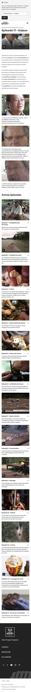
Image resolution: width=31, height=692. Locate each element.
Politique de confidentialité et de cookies (13, 687)
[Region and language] (15, 13)
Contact (5, 647)
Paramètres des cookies (8, 689)
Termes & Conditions (8, 684)
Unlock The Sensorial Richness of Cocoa (12, 27)
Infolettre (6, 652)
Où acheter (6, 657)
